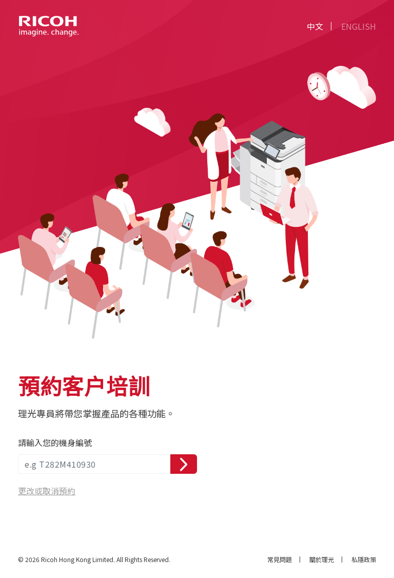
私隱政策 (363, 559)
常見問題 (279, 559)
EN (358, 26)
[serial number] (94, 464)
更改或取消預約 (46, 491)
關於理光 (321, 559)
